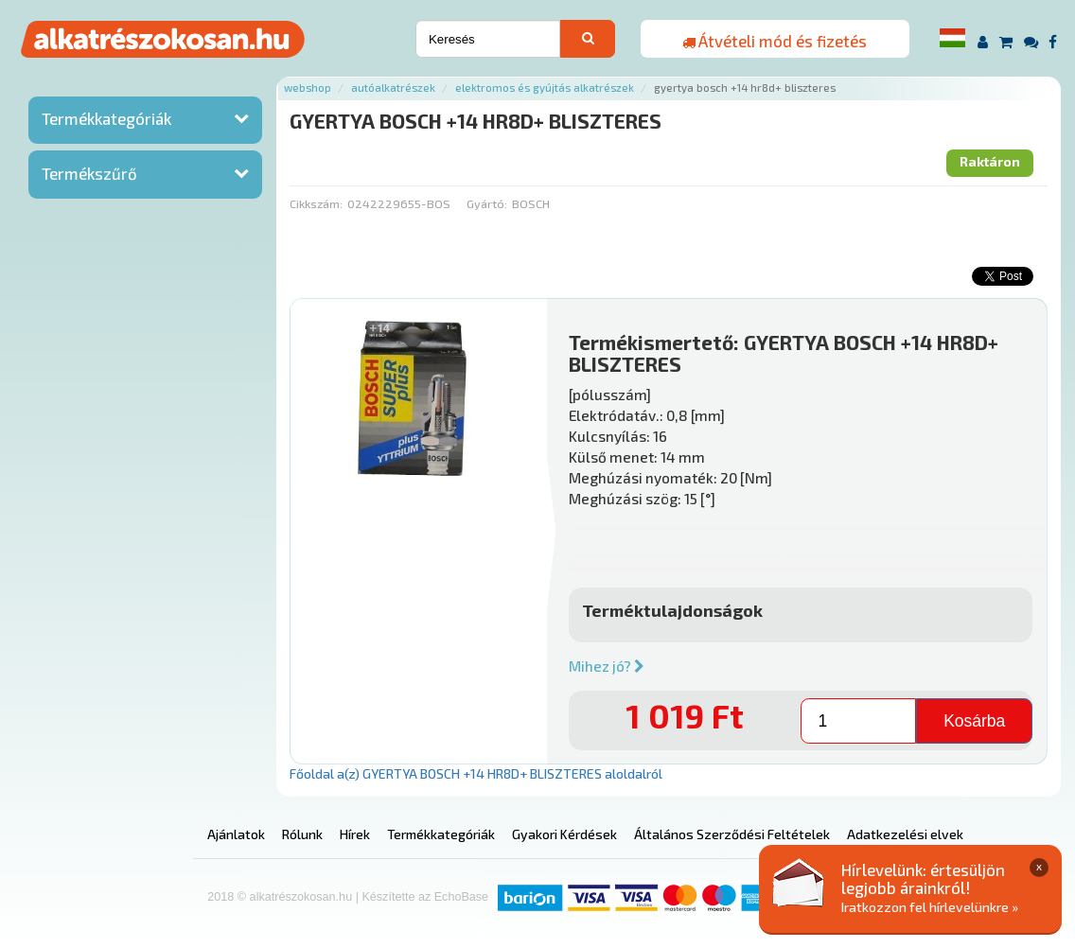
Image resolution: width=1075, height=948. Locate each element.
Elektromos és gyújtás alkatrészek (544, 87)
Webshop (307, 87)
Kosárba (974, 720)
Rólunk (302, 834)
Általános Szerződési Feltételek (732, 834)
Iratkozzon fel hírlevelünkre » (929, 907)
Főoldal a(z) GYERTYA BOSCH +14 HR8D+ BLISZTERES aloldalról (476, 773)
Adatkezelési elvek (905, 834)
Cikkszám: (316, 203)
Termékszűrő (89, 173)
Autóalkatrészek (393, 87)
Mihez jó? (606, 666)
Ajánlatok (236, 834)
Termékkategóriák (106, 118)
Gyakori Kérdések (564, 834)
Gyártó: (487, 203)
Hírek (355, 834)
